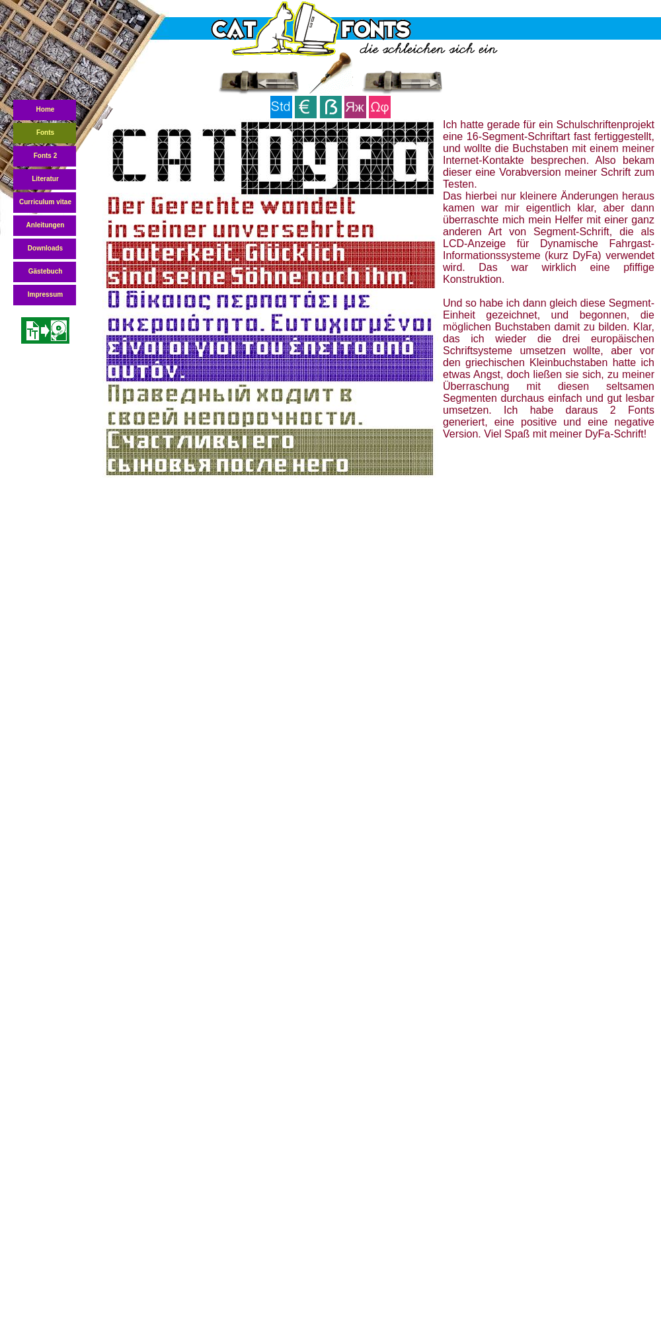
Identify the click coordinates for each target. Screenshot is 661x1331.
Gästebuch (45, 271)
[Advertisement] (312, 588)
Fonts (45, 132)
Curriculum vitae (45, 202)
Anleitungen (45, 225)
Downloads (45, 248)
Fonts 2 (46, 155)
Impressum (45, 294)
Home (45, 109)
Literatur (45, 178)
